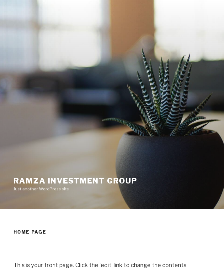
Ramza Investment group (75, 180)
